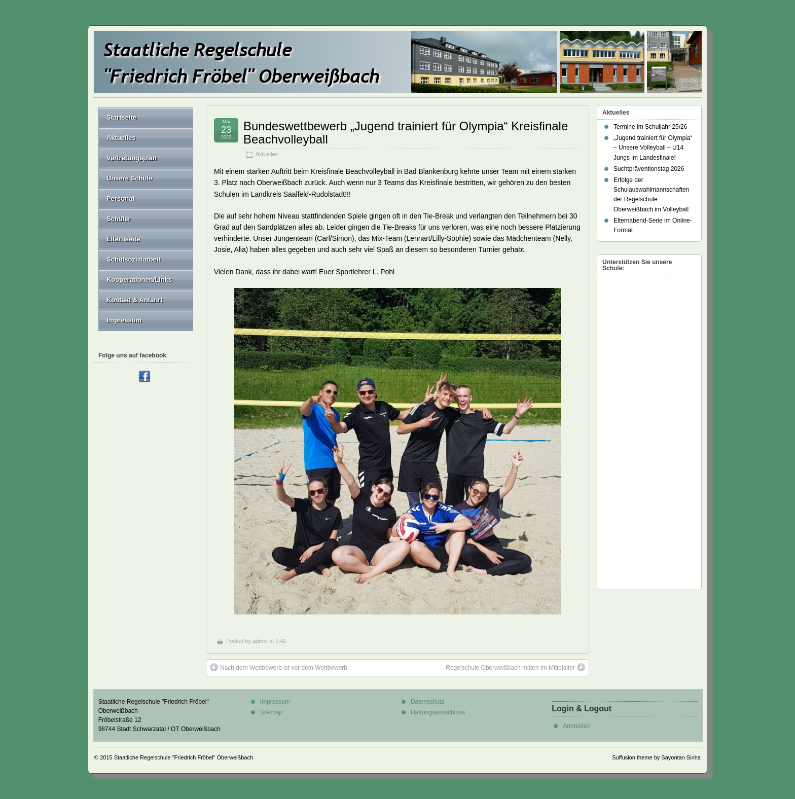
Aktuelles (267, 154)
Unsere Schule (145, 178)
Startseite (121, 117)
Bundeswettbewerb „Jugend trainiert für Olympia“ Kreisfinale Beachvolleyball (405, 132)
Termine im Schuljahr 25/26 (650, 126)
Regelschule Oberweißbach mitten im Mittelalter (515, 667)
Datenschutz (428, 701)
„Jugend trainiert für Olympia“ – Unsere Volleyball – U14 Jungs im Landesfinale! (652, 147)
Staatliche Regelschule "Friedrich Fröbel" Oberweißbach (183, 757)
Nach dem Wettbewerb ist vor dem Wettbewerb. (279, 667)
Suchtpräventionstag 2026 (648, 168)
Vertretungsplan (131, 158)
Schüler (145, 219)
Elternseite (145, 239)
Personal (145, 198)
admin (260, 641)
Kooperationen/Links (139, 279)
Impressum (123, 320)
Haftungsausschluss (438, 712)
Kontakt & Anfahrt (134, 300)
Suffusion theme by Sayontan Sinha (656, 757)
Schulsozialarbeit (133, 259)
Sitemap (271, 712)
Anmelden (576, 726)
